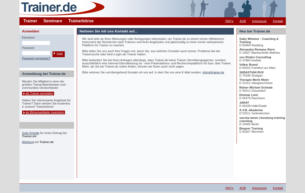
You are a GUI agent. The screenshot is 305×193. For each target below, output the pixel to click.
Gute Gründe (30, 133)
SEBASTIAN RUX (251, 72)
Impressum (259, 21)
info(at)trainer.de (213, 72)
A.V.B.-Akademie (251, 110)
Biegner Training (251, 128)
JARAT (244, 102)
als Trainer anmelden (39, 93)
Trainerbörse (81, 21)
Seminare (52, 21)
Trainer (30, 21)
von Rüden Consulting (255, 57)
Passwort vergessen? (36, 58)
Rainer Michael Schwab (256, 87)
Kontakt (278, 21)
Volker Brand (248, 64)
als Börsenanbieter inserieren (45, 112)
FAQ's (229, 21)
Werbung (28, 142)
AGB (242, 21)
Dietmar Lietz (248, 95)
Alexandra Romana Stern (257, 49)
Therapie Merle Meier (254, 79)
